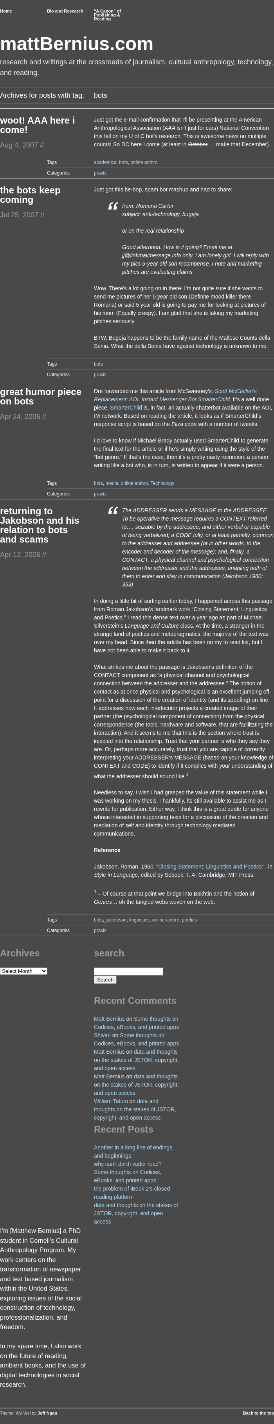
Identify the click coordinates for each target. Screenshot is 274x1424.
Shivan (102, 1035)
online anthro (143, 162)
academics (105, 162)
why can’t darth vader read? (128, 1164)
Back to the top (258, 1413)
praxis (100, 173)
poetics (189, 920)
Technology (163, 483)
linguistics (139, 920)
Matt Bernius (109, 1019)
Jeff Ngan (47, 1413)
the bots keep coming (30, 195)
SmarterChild (126, 407)
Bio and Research (65, 11)
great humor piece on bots (40, 396)
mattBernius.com (76, 43)
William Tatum (111, 1101)
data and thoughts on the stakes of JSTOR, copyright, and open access (136, 1060)
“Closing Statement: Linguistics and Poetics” (210, 866)
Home (6, 11)
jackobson (115, 920)
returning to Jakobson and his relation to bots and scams (39, 525)
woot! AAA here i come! (37, 125)
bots (123, 162)
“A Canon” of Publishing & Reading (107, 15)
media (111, 483)
